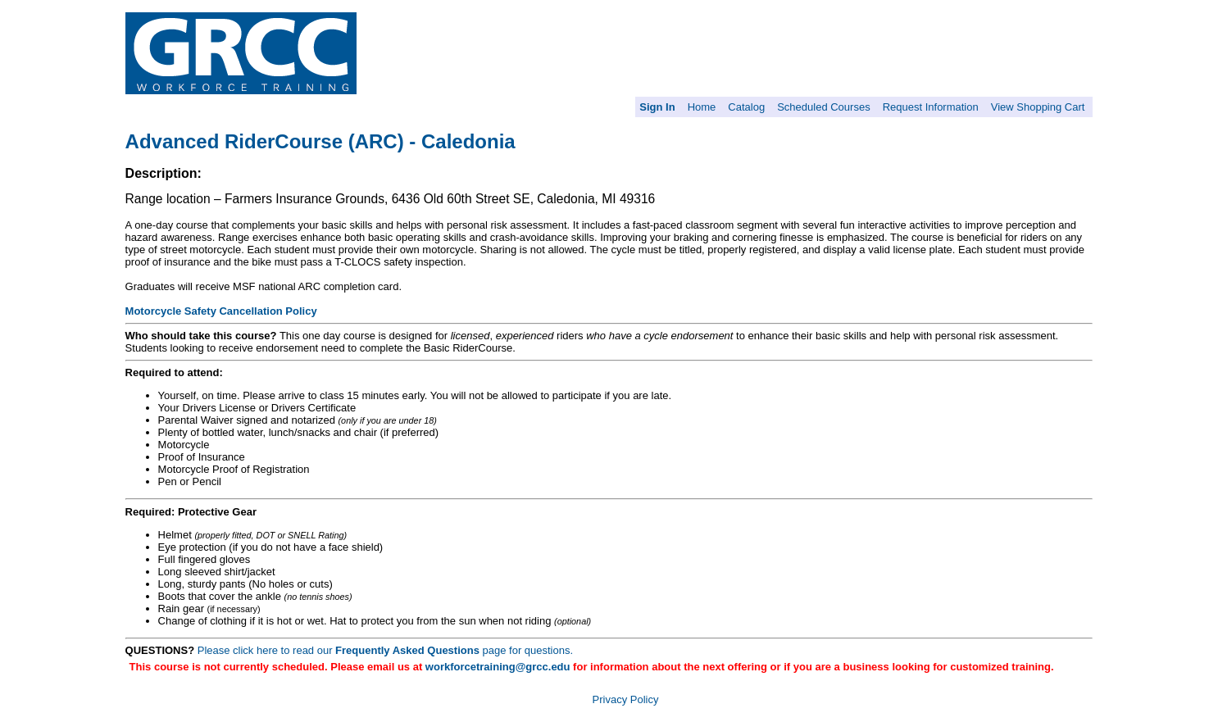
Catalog (746, 107)
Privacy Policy (626, 699)
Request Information (931, 107)
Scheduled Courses (823, 107)
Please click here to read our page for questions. (385, 650)
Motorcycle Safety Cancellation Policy (221, 311)
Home (702, 107)
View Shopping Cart (1038, 107)
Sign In (657, 107)
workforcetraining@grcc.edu (497, 667)
